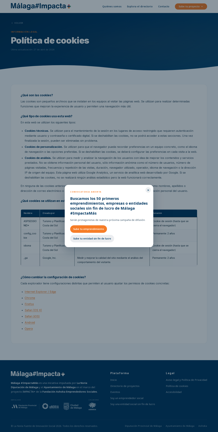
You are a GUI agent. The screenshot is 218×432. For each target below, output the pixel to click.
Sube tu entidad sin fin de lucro (92, 238)
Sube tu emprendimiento (88, 229)
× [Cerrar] (148, 190)
